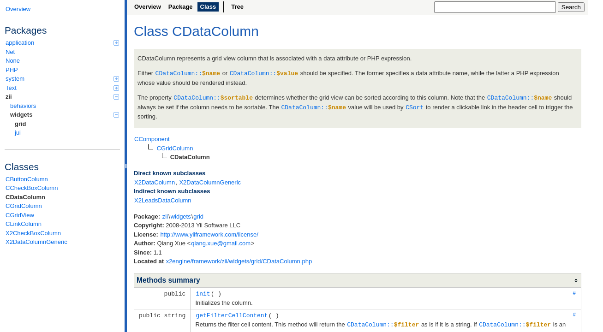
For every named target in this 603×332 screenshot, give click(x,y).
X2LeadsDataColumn (162, 199)
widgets (64, 114)
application (62, 42)
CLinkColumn (24, 223)
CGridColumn (24, 205)
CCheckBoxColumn (32, 187)
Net (10, 51)
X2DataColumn (154, 181)
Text (62, 87)
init (203, 292)
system (62, 78)
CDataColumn (25, 197)
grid (20, 123)
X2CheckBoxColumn (33, 233)
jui (18, 132)
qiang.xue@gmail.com (221, 241)
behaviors (23, 105)
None (13, 60)
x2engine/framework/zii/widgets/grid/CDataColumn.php (239, 259)
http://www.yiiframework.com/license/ (209, 233)
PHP (12, 69)
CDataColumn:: (187, 73)
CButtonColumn (27, 179)
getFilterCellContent (232, 313)
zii (62, 96)
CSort (415, 106)
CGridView (20, 215)
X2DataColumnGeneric (36, 241)
